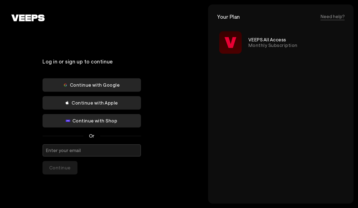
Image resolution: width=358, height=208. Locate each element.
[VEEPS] (28, 18)
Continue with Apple (91, 102)
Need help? (333, 16)
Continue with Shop (91, 120)
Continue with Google (91, 85)
